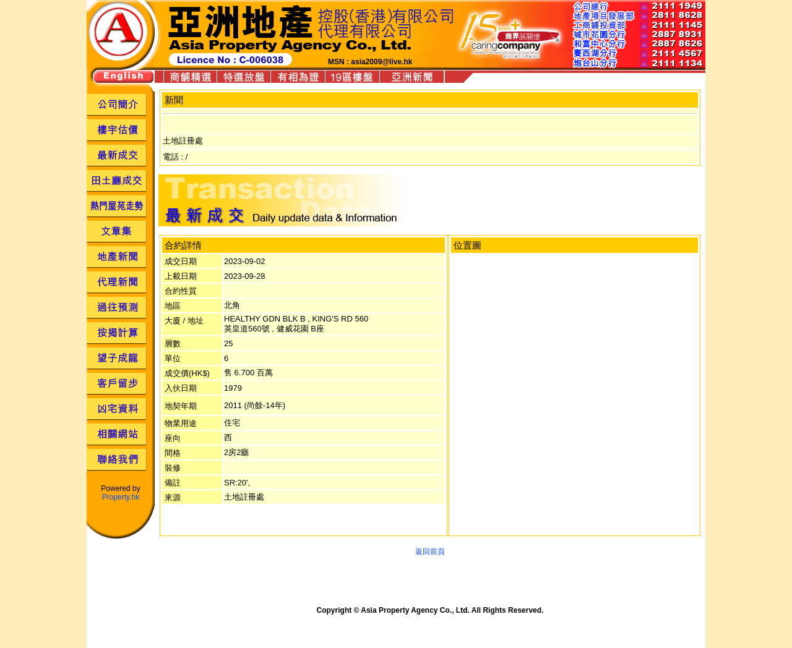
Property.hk (120, 497)
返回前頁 (430, 551)
